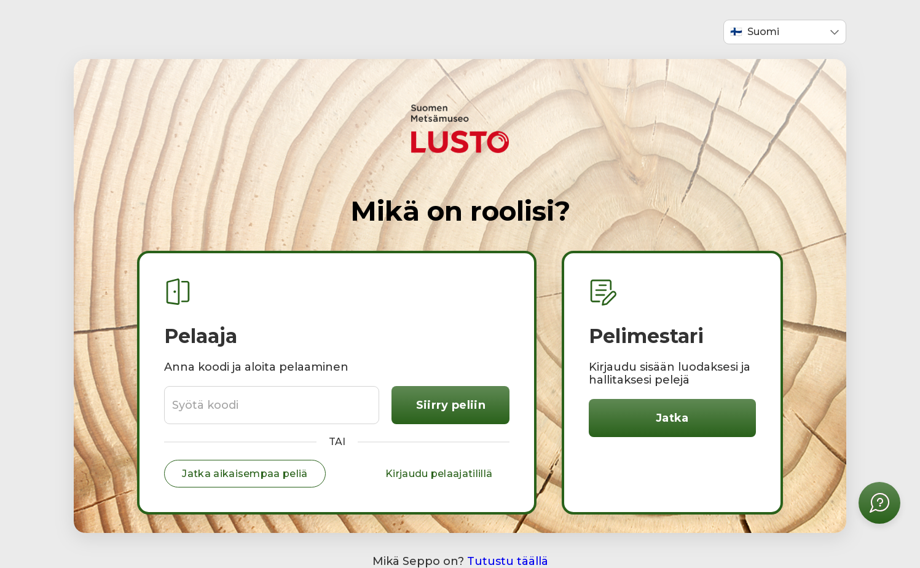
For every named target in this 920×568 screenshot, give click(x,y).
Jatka (672, 418)
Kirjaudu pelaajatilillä (438, 473)
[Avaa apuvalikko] (879, 503)
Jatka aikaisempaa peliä (244, 473)
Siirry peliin (451, 405)
